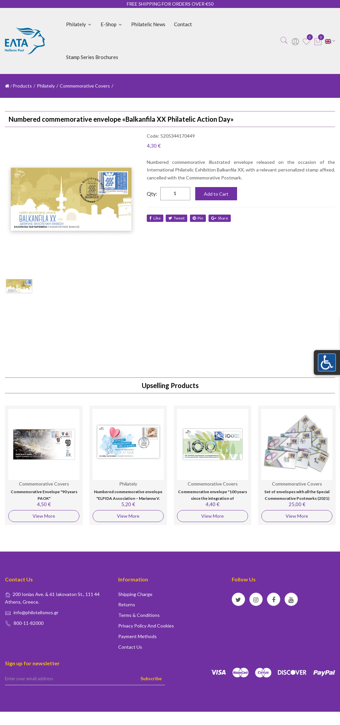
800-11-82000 (28, 623)
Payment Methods (137, 636)
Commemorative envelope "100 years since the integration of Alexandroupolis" (212, 498)
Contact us (130, 647)
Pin (199, 218)
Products (22, 86)
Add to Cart (216, 194)
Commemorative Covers (85, 86)
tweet (177, 218)
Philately (79, 24)
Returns (126, 604)
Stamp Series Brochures (92, 57)
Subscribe (151, 678)
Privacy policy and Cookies (146, 625)
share (220, 218)
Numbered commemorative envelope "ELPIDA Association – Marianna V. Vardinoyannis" (128, 498)
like (155, 218)
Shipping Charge (135, 594)
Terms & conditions (139, 615)
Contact (183, 24)
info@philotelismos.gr (36, 612)
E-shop (112, 24)
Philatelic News (148, 24)
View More (44, 516)
